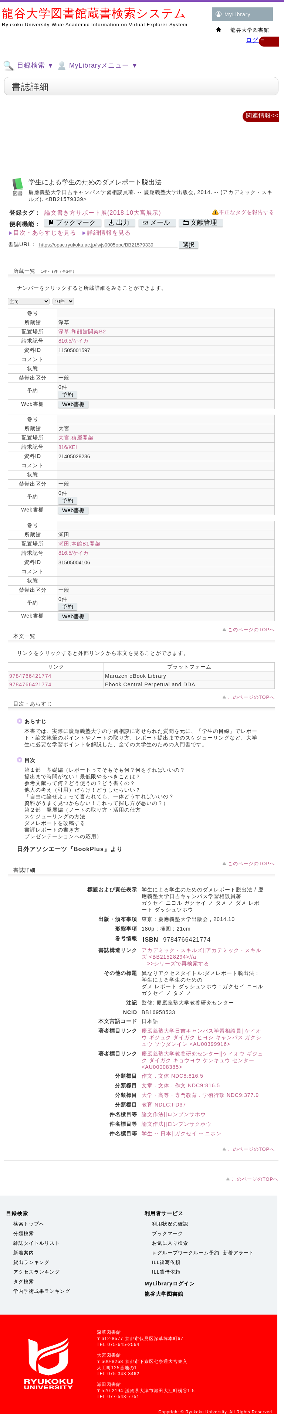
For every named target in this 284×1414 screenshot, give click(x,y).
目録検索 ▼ (28, 65)
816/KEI (67, 447)
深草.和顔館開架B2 (82, 331)
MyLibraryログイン (170, 1283)
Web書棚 (73, 404)
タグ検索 (23, 1281)
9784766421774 (30, 676)
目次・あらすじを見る (44, 233)
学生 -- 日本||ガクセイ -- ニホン (182, 1133)
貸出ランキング (31, 1262)
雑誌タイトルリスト (36, 1243)
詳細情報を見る (109, 233)
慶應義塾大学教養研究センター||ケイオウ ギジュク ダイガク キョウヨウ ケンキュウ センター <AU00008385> (202, 1060)
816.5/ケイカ (73, 341)
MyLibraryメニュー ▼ (97, 65)
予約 (67, 394)
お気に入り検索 (170, 1243)
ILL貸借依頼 (166, 1272)
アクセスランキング (36, 1272)
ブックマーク (167, 1233)
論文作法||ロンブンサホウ (174, 1114)
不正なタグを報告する (246, 212)
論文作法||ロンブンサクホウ (177, 1124)
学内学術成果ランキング (41, 1291)
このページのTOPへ (251, 629)
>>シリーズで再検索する (175, 963)
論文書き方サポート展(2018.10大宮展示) (102, 213)
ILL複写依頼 (166, 1262)
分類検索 (23, 1233)
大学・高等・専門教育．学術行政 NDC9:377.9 (200, 1095)
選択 (189, 245)
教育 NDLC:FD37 (164, 1105)
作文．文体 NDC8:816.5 (172, 1076)
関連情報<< (262, 115)
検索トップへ (28, 1224)
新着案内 (23, 1252)
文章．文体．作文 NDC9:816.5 (181, 1085)
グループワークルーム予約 (188, 1252)
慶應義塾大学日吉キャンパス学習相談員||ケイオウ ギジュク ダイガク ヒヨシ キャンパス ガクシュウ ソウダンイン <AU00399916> (201, 1037)
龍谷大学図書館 (164, 1294)
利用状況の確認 (170, 1224)
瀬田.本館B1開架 (79, 544)
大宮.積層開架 (76, 438)
